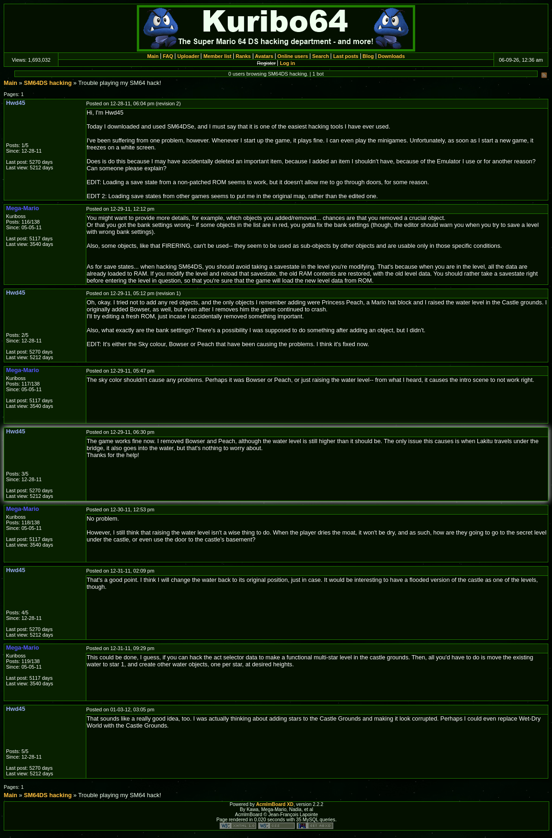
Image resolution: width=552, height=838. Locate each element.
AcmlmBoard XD (275, 804)
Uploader (188, 56)
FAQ (168, 56)
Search (320, 56)
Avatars (264, 56)
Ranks (243, 56)
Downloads (391, 56)
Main (153, 56)
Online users (292, 56)
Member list (217, 56)
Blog (368, 56)
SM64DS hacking (47, 82)
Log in (287, 63)
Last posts (345, 56)
